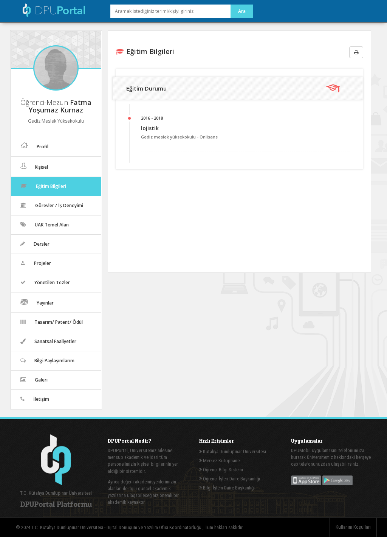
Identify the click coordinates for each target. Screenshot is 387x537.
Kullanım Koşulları (353, 527)
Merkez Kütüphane (219, 460)
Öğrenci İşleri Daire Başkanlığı (229, 479)
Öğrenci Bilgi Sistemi (221, 469)
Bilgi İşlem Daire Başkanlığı (227, 488)
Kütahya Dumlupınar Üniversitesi (232, 451)
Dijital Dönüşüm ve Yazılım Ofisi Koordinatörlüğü (155, 527)
